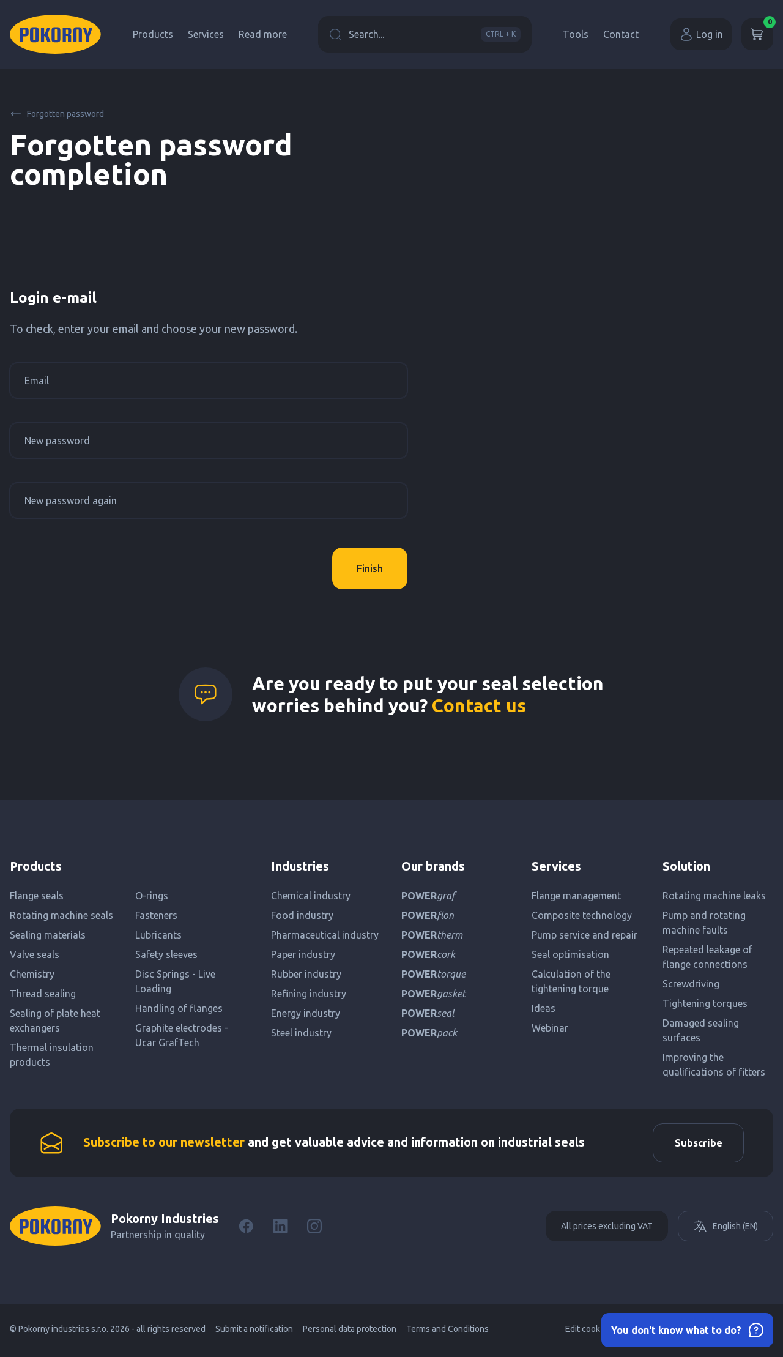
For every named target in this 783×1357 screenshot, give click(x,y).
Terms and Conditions (447, 1332)
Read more (263, 34)
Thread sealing (43, 993)
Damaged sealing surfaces (700, 1030)
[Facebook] (246, 1229)
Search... (425, 34)
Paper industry (303, 954)
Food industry (302, 915)
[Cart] (757, 34)
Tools (575, 34)
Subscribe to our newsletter (164, 1144)
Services (206, 34)
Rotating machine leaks (714, 895)
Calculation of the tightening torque (571, 981)
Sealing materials (48, 934)
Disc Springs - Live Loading (175, 981)
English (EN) (725, 1229)
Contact (621, 34)
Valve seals (34, 954)
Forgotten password (57, 114)
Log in (701, 34)
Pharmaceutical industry (325, 934)
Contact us (479, 705)
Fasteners (156, 915)
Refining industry (308, 993)
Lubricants (158, 934)
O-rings (151, 895)
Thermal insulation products (52, 1055)
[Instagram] (314, 1229)
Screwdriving (690, 983)
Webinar (550, 1027)
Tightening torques (705, 1003)
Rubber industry (306, 974)
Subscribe (695, 1144)
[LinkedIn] (280, 1229)
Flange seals (37, 895)
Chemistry (32, 974)
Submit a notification (254, 1332)
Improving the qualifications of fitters (713, 1064)
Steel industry (301, 1032)
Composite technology (582, 915)
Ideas (543, 1008)
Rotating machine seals (61, 915)
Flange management (576, 895)
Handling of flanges (179, 1008)
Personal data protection (349, 1332)
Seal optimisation (570, 954)
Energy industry (305, 1013)
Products (153, 34)
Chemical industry (311, 895)
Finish (370, 568)
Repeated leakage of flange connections (707, 957)
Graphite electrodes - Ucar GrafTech (181, 1035)
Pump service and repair (584, 934)
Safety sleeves (166, 954)
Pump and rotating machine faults (704, 922)
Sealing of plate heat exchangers (55, 1020)
